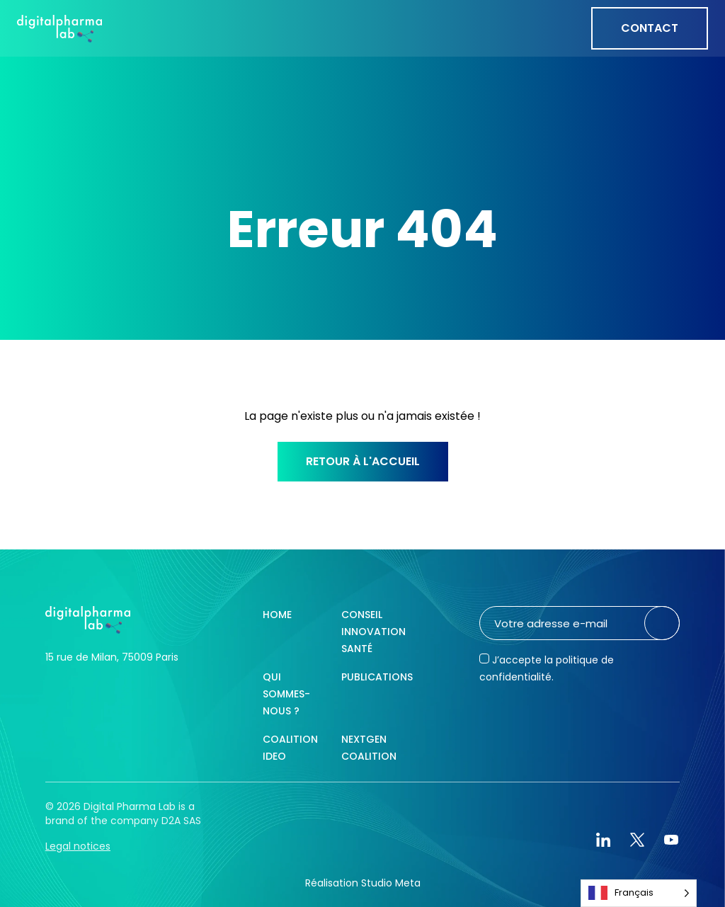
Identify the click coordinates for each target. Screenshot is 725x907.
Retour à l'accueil (363, 461)
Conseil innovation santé (373, 631)
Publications (377, 677)
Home (277, 614)
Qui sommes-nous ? (286, 694)
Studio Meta (391, 883)
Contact (649, 28)
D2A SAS (181, 821)
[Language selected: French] (639, 893)
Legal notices (77, 846)
